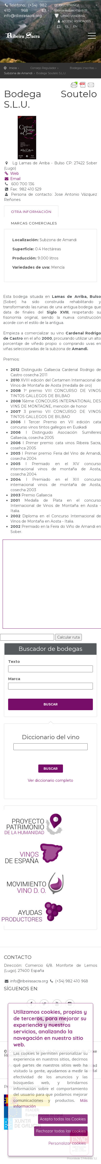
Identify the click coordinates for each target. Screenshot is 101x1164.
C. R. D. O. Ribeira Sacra (27, 35)
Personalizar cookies (67, 1143)
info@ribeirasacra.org (29, 981)
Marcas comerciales (34, 223)
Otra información (31, 212)
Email (12, 178)
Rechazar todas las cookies (61, 1130)
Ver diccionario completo (50, 780)
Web (11, 173)
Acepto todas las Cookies (63, 1118)
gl (67, 26)
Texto (14, 661)
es (59, 26)
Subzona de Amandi (18, 73)
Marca (14, 678)
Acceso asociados (74, 21)
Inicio (13, 68)
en (75, 26)
